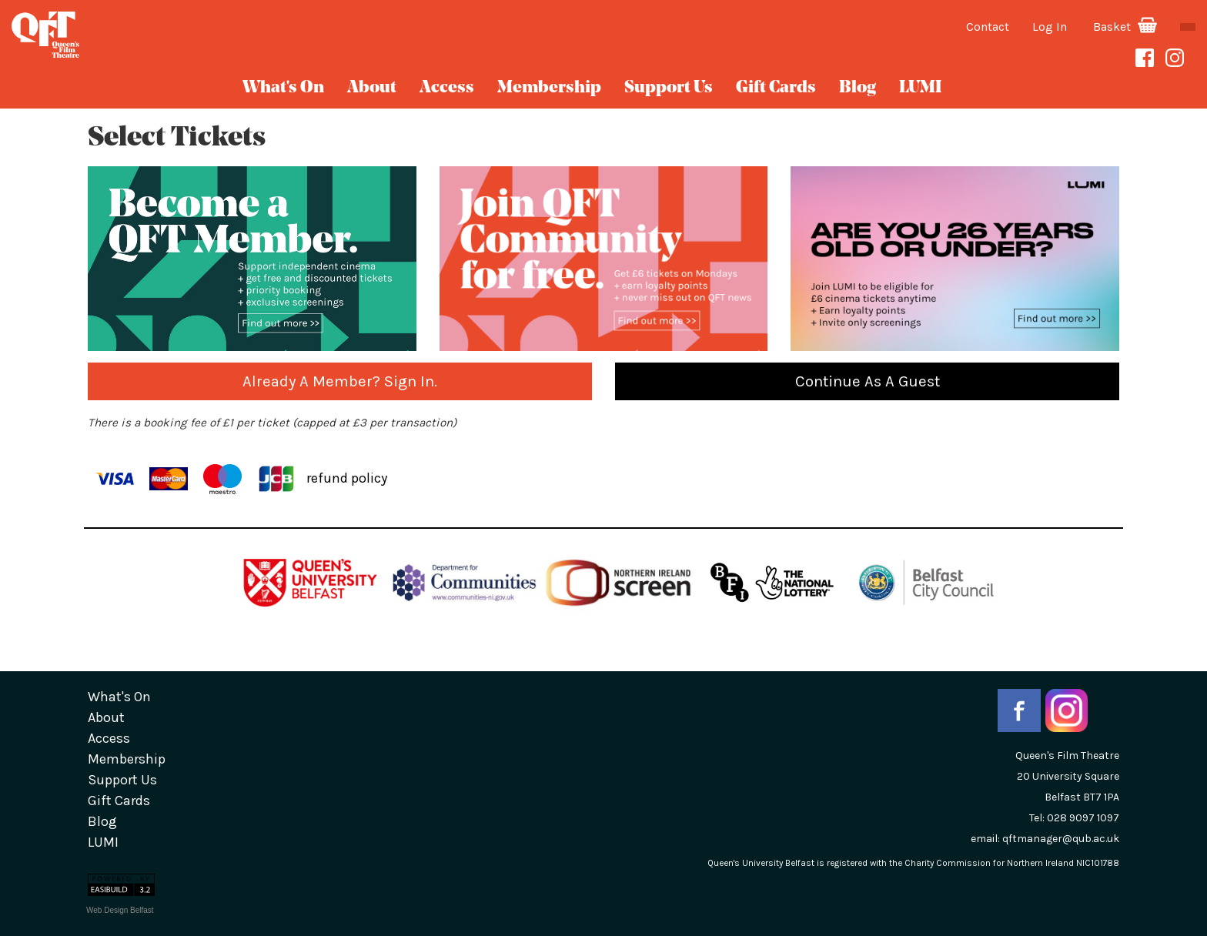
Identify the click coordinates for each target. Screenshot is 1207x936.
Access (447, 88)
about (371, 88)
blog (857, 88)
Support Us (668, 88)
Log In (1049, 26)
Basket (1125, 26)
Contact (987, 26)
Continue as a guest (867, 381)
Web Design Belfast (120, 910)
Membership (549, 88)
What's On (283, 88)
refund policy (346, 477)
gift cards (776, 88)
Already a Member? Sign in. (339, 381)
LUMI (920, 88)
